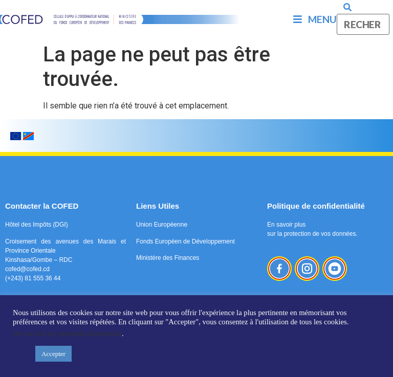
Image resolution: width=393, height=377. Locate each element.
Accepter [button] (53, 354)
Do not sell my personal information (67, 333)
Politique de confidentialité (316, 206)
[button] (21, 354)
